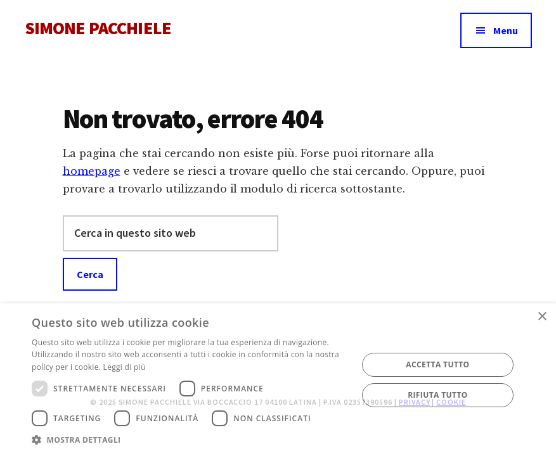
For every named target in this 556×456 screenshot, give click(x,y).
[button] (190, 439)
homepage (91, 171)
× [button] (541, 317)
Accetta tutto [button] (437, 364)
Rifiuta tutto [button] (438, 395)
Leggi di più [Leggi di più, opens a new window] (124, 367)
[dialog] (278, 379)
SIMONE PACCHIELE (98, 27)
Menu (505, 30)
